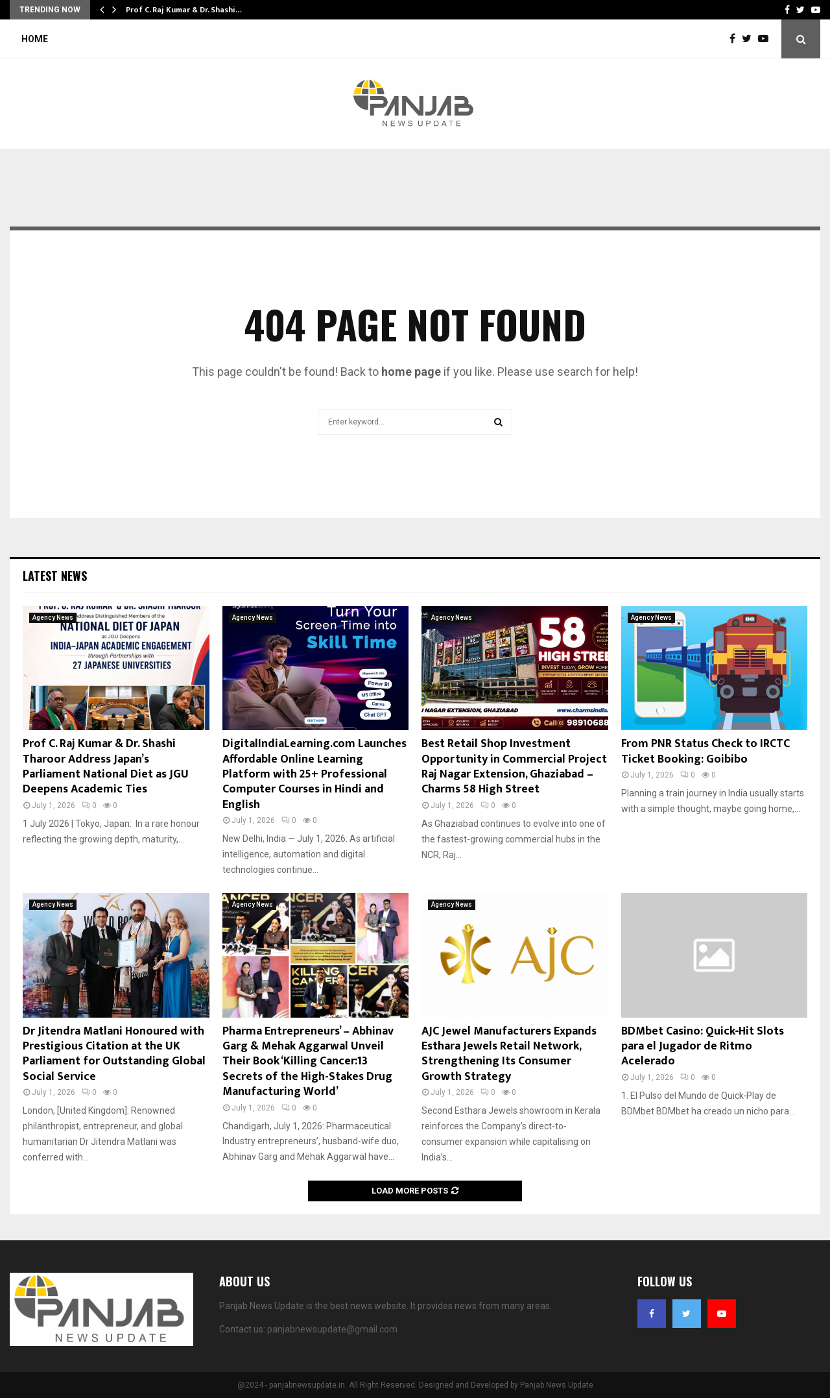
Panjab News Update (556, 1385)
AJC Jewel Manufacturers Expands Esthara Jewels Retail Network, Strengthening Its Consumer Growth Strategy (509, 1054)
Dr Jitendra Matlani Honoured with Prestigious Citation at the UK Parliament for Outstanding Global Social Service (114, 1054)
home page (411, 371)
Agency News (52, 617)
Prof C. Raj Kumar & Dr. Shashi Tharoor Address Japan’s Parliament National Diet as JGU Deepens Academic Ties (106, 766)
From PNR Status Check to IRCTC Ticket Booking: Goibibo (705, 751)
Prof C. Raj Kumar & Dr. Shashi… (184, 9)
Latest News (55, 575)
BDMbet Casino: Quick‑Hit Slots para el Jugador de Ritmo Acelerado (703, 1047)
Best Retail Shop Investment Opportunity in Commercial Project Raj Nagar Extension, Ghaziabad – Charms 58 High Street (514, 766)
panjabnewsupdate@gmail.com (332, 1329)
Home (34, 39)
